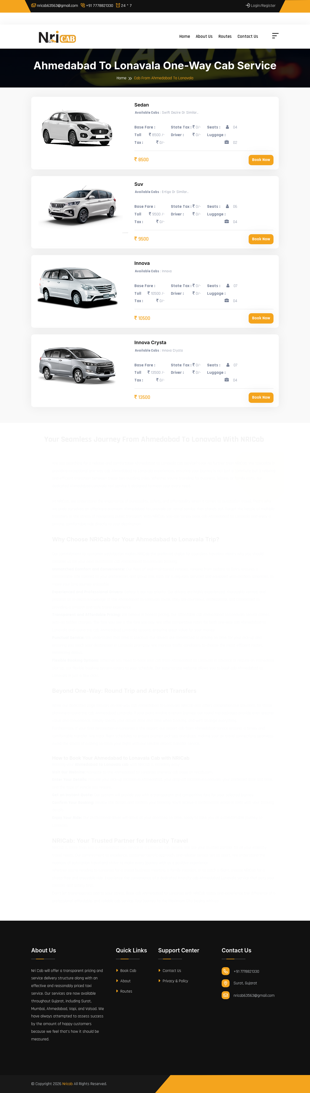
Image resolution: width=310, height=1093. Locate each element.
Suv (138, 184)
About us (204, 36)
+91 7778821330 (97, 5)
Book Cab (126, 971)
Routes (225, 36)
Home (184, 36)
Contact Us (169, 971)
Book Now (261, 160)
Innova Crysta (150, 342)
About (123, 981)
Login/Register (261, 5)
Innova (142, 263)
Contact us (248, 36)
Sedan (141, 105)
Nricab (67, 1084)
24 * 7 (124, 5)
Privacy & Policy (173, 981)
